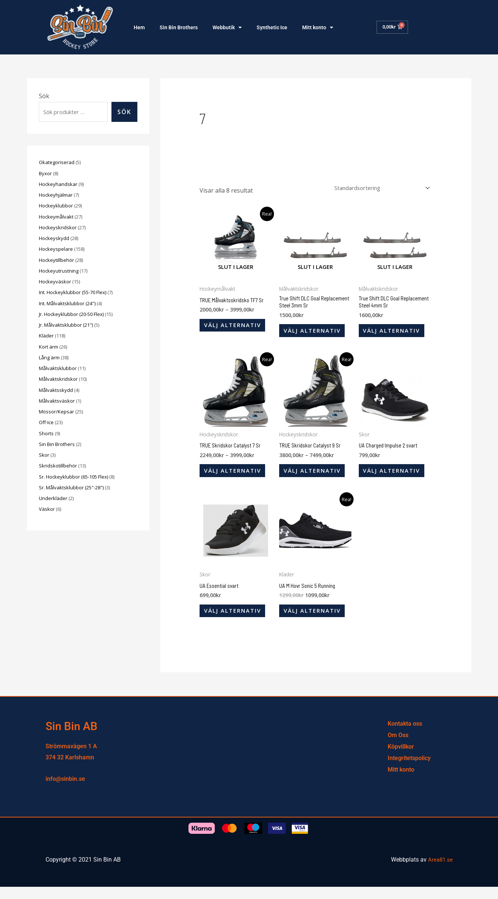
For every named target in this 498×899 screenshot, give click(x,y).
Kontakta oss (405, 736)
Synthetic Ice (272, 27)
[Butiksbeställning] (375, 189)
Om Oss (398, 747)
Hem (139, 27)
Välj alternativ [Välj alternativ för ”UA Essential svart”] (235, 622)
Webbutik (227, 27)
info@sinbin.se (65, 791)
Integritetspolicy (409, 770)
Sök (44, 96)
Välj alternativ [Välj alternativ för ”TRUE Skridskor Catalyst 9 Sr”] (315, 478)
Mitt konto (317, 27)
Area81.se (440, 872)
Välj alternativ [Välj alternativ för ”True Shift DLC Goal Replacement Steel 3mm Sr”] (315, 334)
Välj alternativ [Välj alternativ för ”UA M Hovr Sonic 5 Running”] (315, 622)
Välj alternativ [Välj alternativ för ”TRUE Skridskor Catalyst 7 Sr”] (235, 478)
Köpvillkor (401, 759)
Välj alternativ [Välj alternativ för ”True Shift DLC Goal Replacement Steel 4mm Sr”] (394, 334)
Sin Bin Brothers (179, 27)
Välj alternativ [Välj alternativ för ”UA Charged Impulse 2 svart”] (394, 478)
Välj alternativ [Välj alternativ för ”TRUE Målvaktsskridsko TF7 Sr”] (235, 328)
